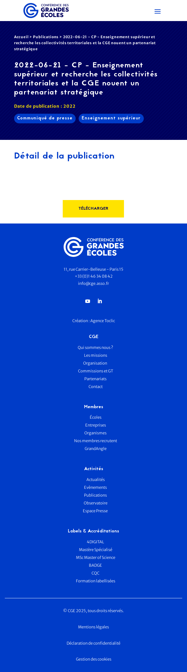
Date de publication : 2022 (45, 106)
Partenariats (95, 378)
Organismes (95, 433)
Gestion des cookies (93, 659)
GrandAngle (96, 448)
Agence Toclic (102, 320)
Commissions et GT (95, 371)
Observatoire (95, 503)
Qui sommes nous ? (95, 347)
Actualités (95, 479)
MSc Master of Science (95, 557)
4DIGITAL (95, 541)
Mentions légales (93, 627)
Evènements (95, 487)
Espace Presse (95, 510)
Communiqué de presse (45, 118)
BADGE (95, 565)
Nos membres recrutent (95, 440)
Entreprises (95, 425)
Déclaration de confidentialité (93, 643)
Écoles (95, 417)
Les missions (95, 355)
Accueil (21, 37)
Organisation (95, 363)
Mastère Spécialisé (95, 549)
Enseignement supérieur (111, 118)
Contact (96, 386)
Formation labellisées (95, 581)
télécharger (93, 208)
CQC (95, 573)
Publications (46, 37)
